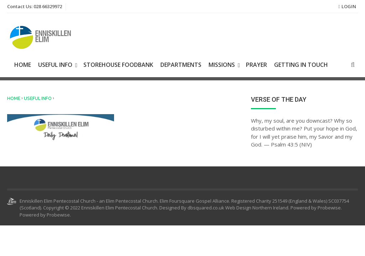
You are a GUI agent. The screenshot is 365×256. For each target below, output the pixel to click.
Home (22, 65)
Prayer (256, 65)
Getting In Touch (301, 65)
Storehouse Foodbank (118, 65)
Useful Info (55, 65)
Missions (222, 65)
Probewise (58, 215)
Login (348, 6)
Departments (180, 65)
